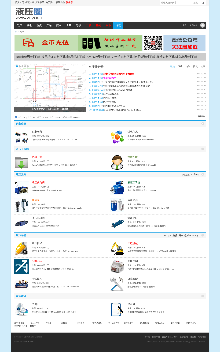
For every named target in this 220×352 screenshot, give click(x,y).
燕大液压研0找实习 (136, 165)
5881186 (73, 139)
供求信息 (98, 110)
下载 (88, 25)
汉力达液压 (97, 323)
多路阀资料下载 (186, 56)
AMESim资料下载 (98, 56)
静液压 (48, 323)
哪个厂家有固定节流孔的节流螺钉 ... (47, 208)
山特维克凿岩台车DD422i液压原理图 (50, 109)
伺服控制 (133, 261)
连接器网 (80, 323)
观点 (39, 25)
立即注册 (194, 25)
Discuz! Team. (29, 342)
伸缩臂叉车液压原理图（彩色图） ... (143, 251)
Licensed (38, 337)
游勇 (175, 235)
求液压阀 (36, 226)
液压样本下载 (76, 56)
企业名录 (37, 131)
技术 (58, 25)
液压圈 (15, 31)
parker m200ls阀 (38, 190)
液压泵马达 (98, 90)
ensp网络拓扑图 (20, 326)
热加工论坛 (160, 323)
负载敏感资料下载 (28, 56)
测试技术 (37, 278)
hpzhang (195, 174)
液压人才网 (35, 323)
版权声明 (165, 337)
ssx (173, 269)
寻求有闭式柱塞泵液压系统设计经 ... (143, 269)
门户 (19, 25)
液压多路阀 (38, 182)
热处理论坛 (191, 323)
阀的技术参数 (110, 98)
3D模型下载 (19, 323)
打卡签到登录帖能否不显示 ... (44, 312)
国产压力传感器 (111, 94)
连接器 (64, 323)
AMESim (37, 261)
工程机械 (133, 243)
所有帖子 (39, 2)
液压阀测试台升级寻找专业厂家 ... (46, 287)
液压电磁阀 (38, 218)
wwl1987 (165, 208)
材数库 (33, 326)
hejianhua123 (78, 117)
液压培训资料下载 (53, 56)
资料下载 (97, 74)
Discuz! (27, 337)
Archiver (174, 337)
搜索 (195, 2)
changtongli (193, 235)
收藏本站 (29, 2)
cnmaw (153, 190)
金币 (108, 25)
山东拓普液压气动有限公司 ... (44, 139)
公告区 (36, 304)
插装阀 (96, 82)
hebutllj (153, 165)
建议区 (131, 304)
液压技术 (97, 86)
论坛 (118, 25)
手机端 (147, 337)
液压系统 (21, 235)
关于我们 (50, 2)
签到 (98, 25)
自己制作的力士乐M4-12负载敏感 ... (47, 269)
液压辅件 (97, 94)
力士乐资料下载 (122, 56)
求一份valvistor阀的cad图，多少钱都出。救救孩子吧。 (127, 82)
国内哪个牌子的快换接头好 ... (140, 208)
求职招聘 (133, 157)
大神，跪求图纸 (134, 190)
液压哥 (73, 312)
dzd (73, 269)
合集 (68, 25)
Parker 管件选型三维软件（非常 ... (46, 165)
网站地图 (202, 337)
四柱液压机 (128, 323)
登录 (185, 25)
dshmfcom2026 (148, 139)
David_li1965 (56, 190)
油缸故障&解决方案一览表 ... (140, 226)
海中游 (182, 235)
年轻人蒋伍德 (170, 251)
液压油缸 (133, 218)
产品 (48, 25)
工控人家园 (175, 323)
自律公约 (184, 337)
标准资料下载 (166, 56)
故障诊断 (133, 278)
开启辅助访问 (75, 2)
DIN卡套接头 (109, 102)
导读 (78, 25)
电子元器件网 (114, 323)
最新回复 (202, 116)
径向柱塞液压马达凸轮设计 (118, 90)
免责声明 (156, 337)
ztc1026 (56, 226)
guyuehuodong (77, 208)
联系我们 (60, 2)
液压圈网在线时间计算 (137, 312)
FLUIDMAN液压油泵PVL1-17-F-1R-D (122, 110)
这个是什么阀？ (134, 287)
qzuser (76, 287)
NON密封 (132, 139)
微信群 (69, 2)
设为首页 (19, 2)
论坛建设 (21, 296)
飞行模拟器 (144, 323)
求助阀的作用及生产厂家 (113, 106)
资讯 (29, 25)
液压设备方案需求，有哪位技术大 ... (47, 251)
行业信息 (21, 123)
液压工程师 (22, 149)
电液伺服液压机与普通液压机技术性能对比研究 (126, 86)
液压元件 (21, 174)
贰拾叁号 (74, 165)
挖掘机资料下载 (144, 56)
